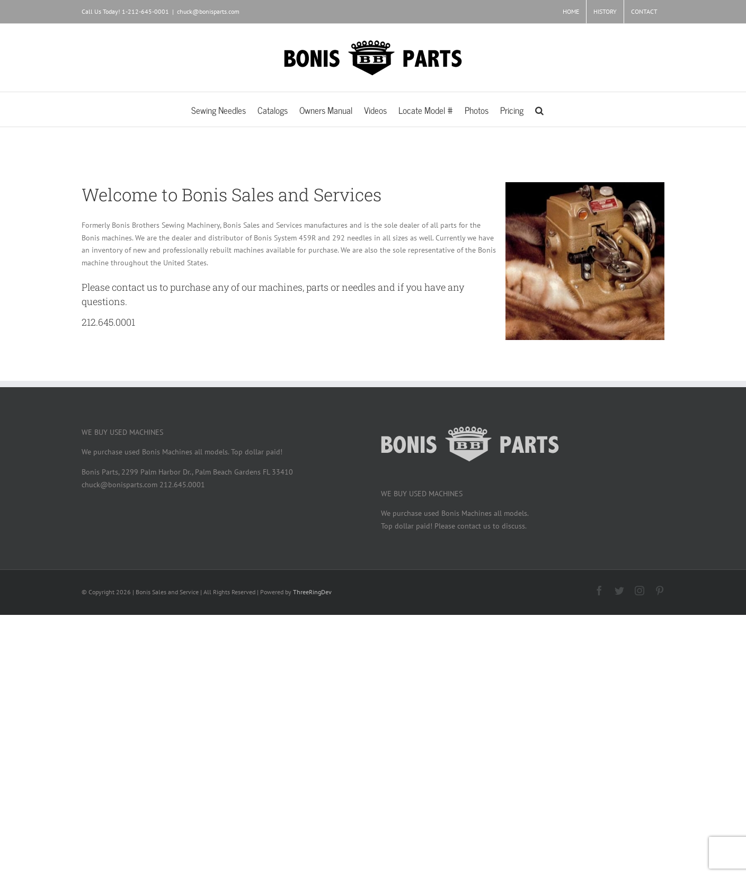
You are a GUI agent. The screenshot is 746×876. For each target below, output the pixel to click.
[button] (539, 109)
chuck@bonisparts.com (208, 11)
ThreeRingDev (312, 592)
